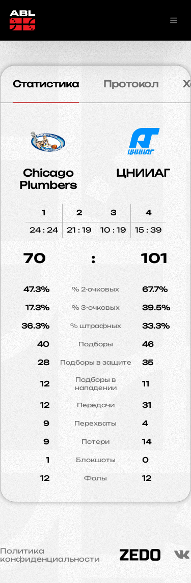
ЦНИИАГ (143, 173)
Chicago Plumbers (48, 179)
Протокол (130, 83)
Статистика (46, 83)
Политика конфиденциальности (50, 555)
